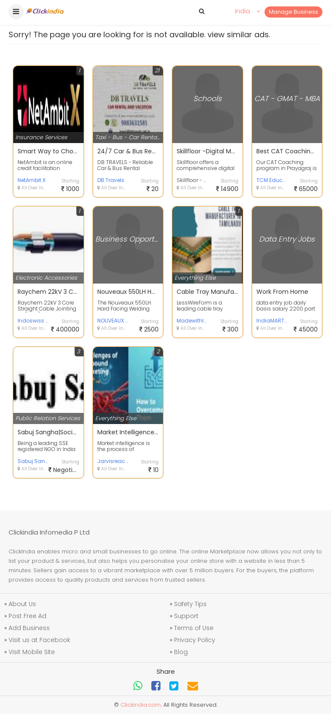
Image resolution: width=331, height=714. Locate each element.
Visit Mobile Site (32, 652)
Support (186, 616)
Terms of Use (194, 628)
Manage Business (293, 12)
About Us (22, 604)
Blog (181, 652)
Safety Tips (190, 604)
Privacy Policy (194, 640)
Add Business (29, 628)
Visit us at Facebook (39, 640)
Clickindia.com (140, 705)
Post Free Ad (27, 616)
